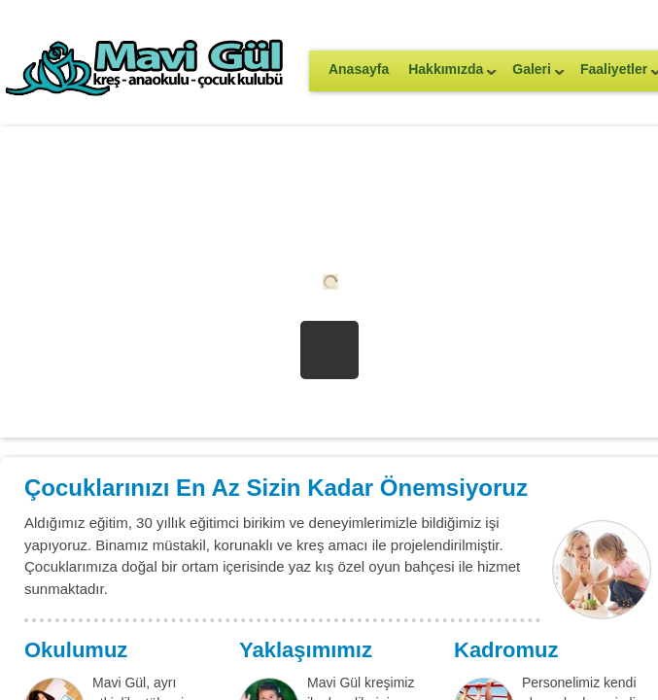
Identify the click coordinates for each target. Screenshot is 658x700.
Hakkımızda (447, 75)
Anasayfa (359, 69)
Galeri (533, 75)
